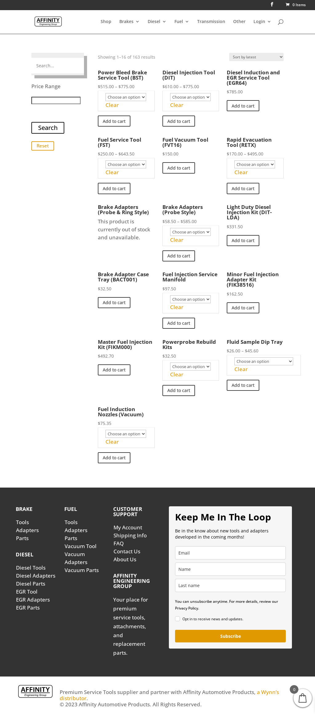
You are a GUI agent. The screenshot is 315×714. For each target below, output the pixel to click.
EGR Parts (28, 607)
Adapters (27, 530)
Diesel (154, 21)
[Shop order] (256, 57)
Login (259, 21)
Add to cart (114, 121)
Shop (106, 21)
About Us (125, 559)
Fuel (178, 21)
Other (239, 21)
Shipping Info (130, 535)
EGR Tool (27, 591)
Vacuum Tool (81, 546)
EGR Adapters (33, 599)
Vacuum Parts (82, 570)
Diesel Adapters (35, 575)
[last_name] (230, 585)
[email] (230, 552)
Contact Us (127, 551)
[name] (230, 569)
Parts (22, 538)
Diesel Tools (31, 567)
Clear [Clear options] (112, 104)
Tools (22, 522)
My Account (128, 527)
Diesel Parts (30, 583)
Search (48, 128)
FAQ (119, 543)
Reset (43, 146)
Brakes (126, 21)
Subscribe (230, 636)
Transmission (211, 21)
